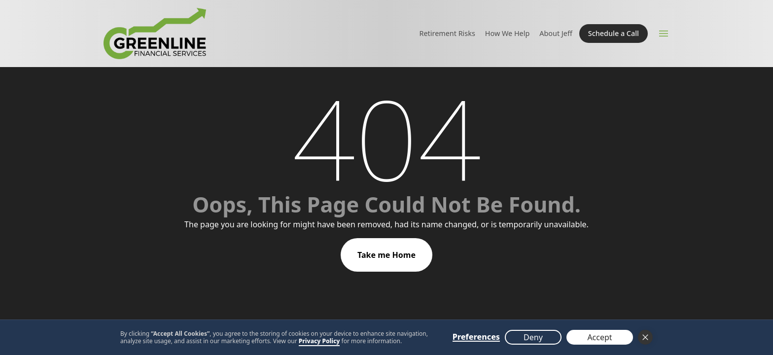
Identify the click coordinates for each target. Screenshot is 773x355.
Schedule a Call (613, 33)
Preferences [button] (476, 337)
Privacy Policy (319, 341)
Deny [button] (533, 337)
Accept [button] (599, 337)
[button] (645, 337)
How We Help (507, 33)
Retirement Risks (447, 33)
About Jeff (555, 33)
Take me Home (386, 254)
